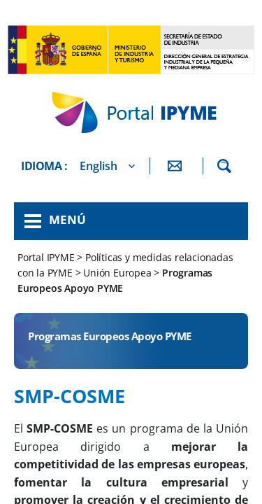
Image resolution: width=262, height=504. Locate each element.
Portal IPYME (47, 257)
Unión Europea (117, 272)
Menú (67, 219)
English (98, 166)
